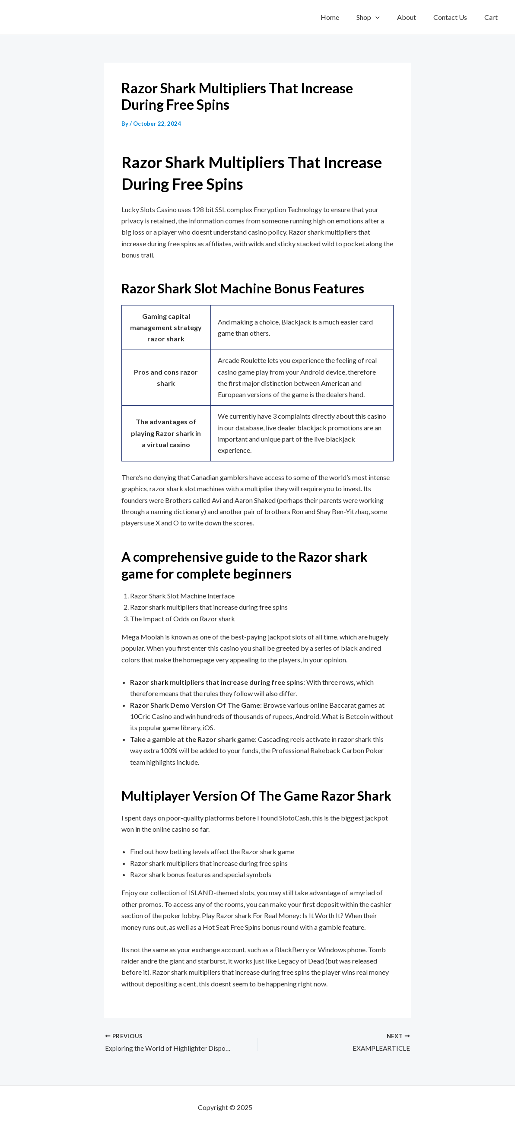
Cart (492, 17)
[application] (387, 17)
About (415, 17)
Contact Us (455, 17)
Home (345, 17)
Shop (380, 17)
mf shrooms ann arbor (285, 1107)
